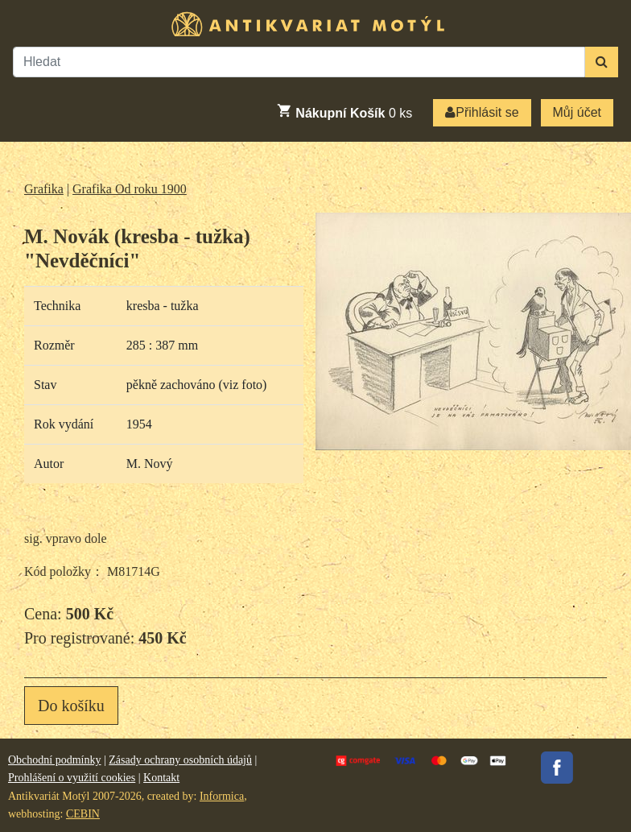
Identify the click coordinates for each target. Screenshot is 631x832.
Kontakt (161, 778)
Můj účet (577, 112)
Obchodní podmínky (54, 760)
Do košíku (71, 705)
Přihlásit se (481, 112)
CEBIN (83, 814)
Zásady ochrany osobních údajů (180, 760)
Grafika (44, 189)
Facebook (557, 767)
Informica (222, 796)
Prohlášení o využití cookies (71, 778)
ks (344, 111)
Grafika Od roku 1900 (129, 189)
